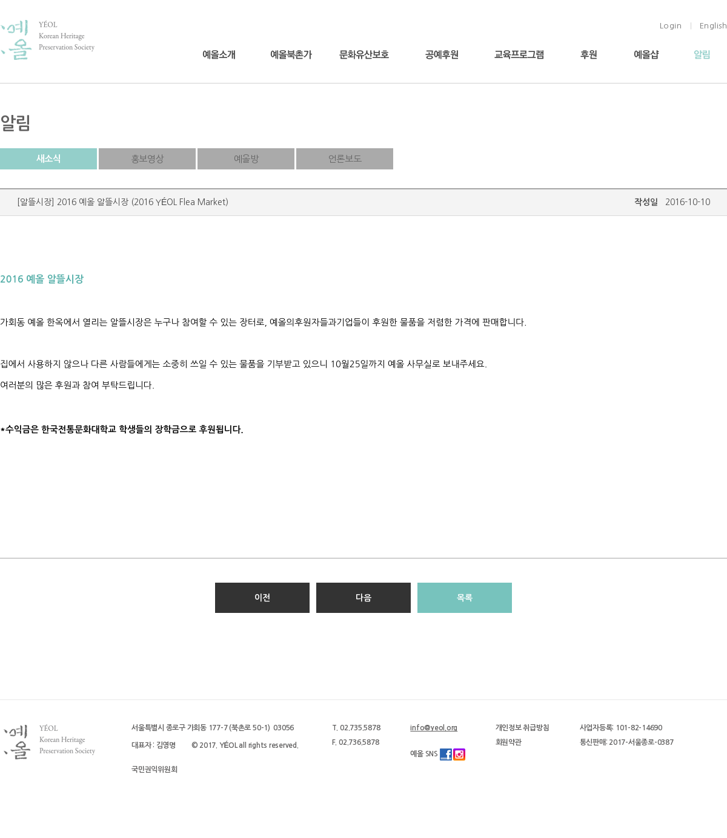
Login (671, 26)
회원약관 (509, 742)
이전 (262, 598)
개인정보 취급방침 (522, 728)
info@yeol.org (433, 728)
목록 (465, 598)
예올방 (246, 158)
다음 (363, 598)
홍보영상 (147, 158)
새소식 (48, 158)
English (714, 26)
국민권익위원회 (154, 769)
